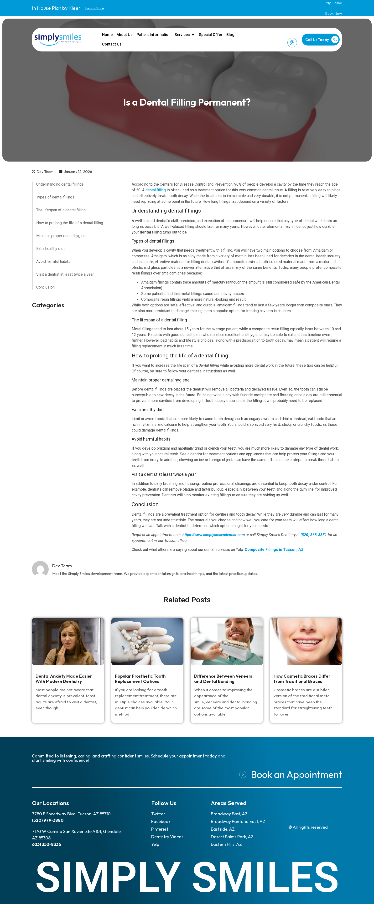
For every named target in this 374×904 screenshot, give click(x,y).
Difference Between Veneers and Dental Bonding (223, 678)
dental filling (155, 190)
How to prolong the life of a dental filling (69, 223)
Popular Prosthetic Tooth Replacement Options (140, 678)
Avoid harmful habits (53, 261)
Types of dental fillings (55, 197)
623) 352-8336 (46, 844)
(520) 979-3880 (47, 820)
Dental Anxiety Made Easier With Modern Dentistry (64, 678)
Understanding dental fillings (60, 184)
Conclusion (45, 287)
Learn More (94, 8)
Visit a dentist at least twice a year (65, 274)
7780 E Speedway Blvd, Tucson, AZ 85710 (71, 814)
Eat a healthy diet (50, 248)
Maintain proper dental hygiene (62, 236)
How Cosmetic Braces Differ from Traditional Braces (302, 678)
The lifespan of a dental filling (61, 210)
